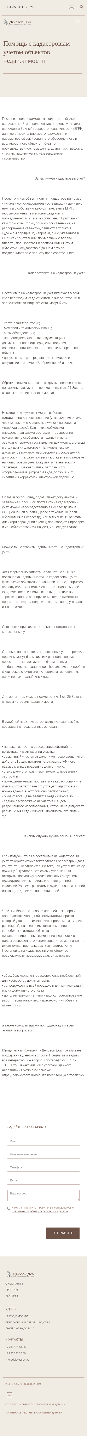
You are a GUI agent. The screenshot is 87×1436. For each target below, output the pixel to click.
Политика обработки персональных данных (33, 1412)
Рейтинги (12, 1295)
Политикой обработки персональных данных (40, 1211)
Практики (12, 1289)
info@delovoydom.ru (17, 1359)
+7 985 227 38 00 (15, 1353)
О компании (14, 1283)
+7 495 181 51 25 (19, 7)
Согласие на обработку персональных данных (35, 1404)
